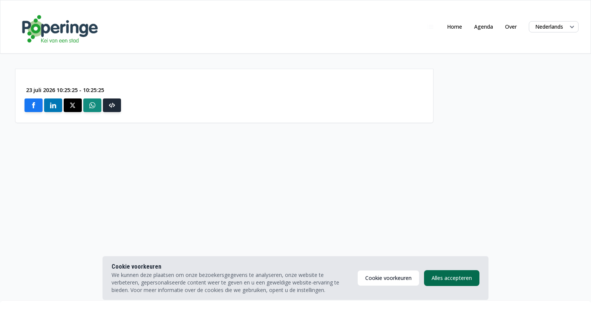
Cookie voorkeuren (388, 277)
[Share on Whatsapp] (92, 105)
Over (511, 26)
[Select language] (554, 26)
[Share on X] (73, 105)
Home (454, 26)
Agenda (483, 26)
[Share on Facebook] (33, 105)
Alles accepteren (452, 277)
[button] (112, 105)
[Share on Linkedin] (53, 105)
